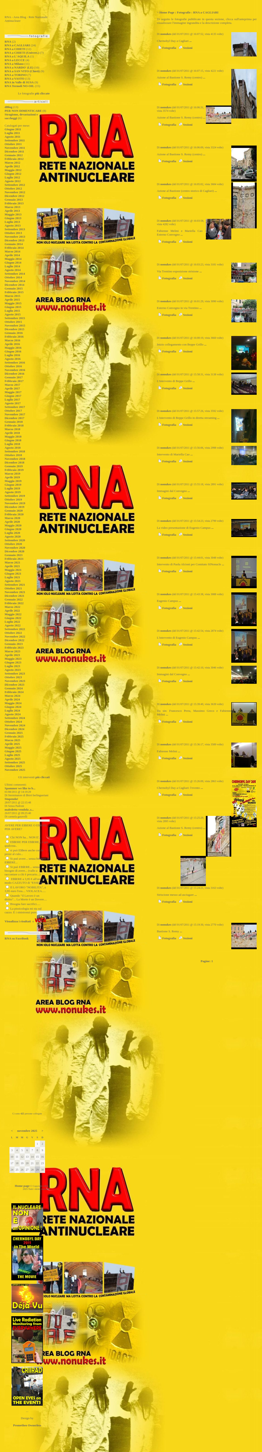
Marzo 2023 (12, 651)
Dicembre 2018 (14, 462)
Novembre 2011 (15, 147)
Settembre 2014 (15, 273)
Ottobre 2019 (13, 499)
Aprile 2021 (12, 566)
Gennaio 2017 (14, 377)
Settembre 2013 (15, 229)
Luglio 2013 (12, 222)
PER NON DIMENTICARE (23, 110)
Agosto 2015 (13, 314)
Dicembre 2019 (14, 507)
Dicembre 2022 (14, 640)
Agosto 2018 (13, 447)
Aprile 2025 (12, 744)
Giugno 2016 (13, 351)
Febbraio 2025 (14, 736)
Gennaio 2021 (14, 555)
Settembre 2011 (15, 140)
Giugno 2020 (13, 529)
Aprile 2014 (12, 255)
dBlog (8, 107)
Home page (22, 1186)
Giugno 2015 (13, 307)
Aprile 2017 (12, 388)
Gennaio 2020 (14, 510)
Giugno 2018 (13, 440)
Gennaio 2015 (14, 288)
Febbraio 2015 (14, 292)
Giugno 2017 (13, 396)
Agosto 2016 (13, 359)
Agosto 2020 (13, 536)
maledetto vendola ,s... (19, 809)
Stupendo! (11, 799)
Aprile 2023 (12, 655)
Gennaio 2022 (14, 599)
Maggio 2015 (13, 303)
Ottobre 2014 (13, 277)
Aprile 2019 (12, 477)
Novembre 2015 (15, 325)
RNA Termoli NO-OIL (19, 86)
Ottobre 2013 (13, 233)
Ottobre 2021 (13, 588)
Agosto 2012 (13, 181)
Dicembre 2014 (14, 284)
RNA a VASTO (14, 78)
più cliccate (42, 93)
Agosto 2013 (13, 225)
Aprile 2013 (12, 210)
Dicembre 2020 (14, 551)
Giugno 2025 (13, 751)
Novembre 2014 (15, 281)
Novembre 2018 (15, 458)
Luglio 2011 (12, 133)
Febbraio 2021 (14, 558)
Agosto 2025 (13, 758)
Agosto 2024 (13, 714)
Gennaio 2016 (14, 333)
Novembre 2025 (15, 769)
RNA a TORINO (16, 75)
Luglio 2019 (12, 488)
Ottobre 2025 (13, 766)
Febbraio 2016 (14, 336)
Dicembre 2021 (14, 595)
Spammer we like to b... (20, 788)
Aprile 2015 (12, 299)
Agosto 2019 (13, 492)
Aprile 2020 (12, 521)
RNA (8, 41)
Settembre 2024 (15, 718)
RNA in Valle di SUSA (19, 82)
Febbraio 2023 (14, 647)
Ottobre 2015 (13, 321)
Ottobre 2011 (13, 144)
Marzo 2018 (12, 429)
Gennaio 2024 (14, 688)
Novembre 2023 (15, 681)
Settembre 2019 (15, 495)
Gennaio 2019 (14, 466)
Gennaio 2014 (14, 244)
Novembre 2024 (15, 725)
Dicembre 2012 (14, 196)
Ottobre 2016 (13, 366)
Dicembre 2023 (14, 684)
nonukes (165, 34)
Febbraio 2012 (14, 159)
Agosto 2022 (13, 625)
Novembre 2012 (15, 192)
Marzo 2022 (12, 607)
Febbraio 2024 (14, 692)
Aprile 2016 (12, 344)
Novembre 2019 (15, 503)
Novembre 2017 (15, 414)
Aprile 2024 (12, 699)
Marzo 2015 (12, 296)
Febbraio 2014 (14, 247)
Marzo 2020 (12, 518)
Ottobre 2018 (13, 455)
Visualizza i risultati (18, 921)
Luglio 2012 (12, 177)
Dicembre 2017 (14, 418)
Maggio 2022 (13, 614)
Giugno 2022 (13, 618)
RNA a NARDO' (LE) (19, 67)
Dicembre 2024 (14, 729)
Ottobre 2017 (13, 410)
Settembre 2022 (15, 629)
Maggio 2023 (13, 658)
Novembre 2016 (15, 370)
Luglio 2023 (12, 666)
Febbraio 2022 (14, 603)
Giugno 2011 (13, 129)
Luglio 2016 (12, 355)
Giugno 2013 (13, 218)
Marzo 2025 (12, 740)
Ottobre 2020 (13, 544)
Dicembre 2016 (14, 373)
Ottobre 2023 (13, 677)
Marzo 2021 (12, 562)
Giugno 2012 (13, 173)
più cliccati (42, 777)
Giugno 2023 (13, 662)
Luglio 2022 (12, 621)
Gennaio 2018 (14, 421)
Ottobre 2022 (13, 632)
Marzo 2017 (12, 384)
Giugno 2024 (13, 707)
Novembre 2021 (15, 592)
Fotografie (184, 12)
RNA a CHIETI (15, 49)
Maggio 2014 (13, 259)
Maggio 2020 (13, 525)
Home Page (166, 12)
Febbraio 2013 (14, 203)
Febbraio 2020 (14, 514)
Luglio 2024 (12, 710)
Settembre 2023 (15, 673)
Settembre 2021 (15, 584)
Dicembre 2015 (14, 329)
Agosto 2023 (13, 670)
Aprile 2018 (12, 433)
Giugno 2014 (13, 262)
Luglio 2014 (12, 266)
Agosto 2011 (13, 136)
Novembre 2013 (15, 236)
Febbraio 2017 (14, 381)
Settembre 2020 (15, 540)
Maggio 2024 (13, 703)
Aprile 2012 (12, 166)
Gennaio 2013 (14, 199)
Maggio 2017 (13, 392)
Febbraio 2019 (14, 470)
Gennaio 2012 (14, 155)
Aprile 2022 (12, 610)
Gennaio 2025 (14, 732)
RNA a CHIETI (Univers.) (22, 52)
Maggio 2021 (13, 570)
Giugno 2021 (13, 573)
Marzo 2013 (12, 207)
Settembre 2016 (15, 362)
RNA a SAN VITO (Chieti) (22, 71)
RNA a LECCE (15, 60)
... (190, 41)
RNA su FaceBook (17, 938)
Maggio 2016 (13, 347)
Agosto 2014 (13, 270)
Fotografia (166, 48)
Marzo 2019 (12, 473)
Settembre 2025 (15, 762)
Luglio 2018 (12, 444)
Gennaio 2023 (14, 644)
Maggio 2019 (13, 481)
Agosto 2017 (13, 403)
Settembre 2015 (15, 318)
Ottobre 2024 (13, 721)
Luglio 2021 (12, 577)
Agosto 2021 (13, 581)
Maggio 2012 (13, 170)
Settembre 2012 (15, 185)
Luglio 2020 (12, 533)
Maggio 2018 (13, 436)
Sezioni (185, 48)
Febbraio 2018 (14, 425)
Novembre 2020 (15, 547)
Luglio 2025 (12, 755)
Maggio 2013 (13, 214)
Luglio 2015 (12, 310)
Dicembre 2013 (14, 240)
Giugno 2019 (13, 484)
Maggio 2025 (13, 747)
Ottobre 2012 (13, 188)
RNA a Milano (14, 63)
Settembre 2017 (15, 407)
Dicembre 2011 (14, 151)
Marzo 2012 (12, 162)
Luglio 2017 (12, 399)
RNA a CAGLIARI (17, 45)
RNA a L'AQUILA (17, 56)
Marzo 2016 (12, 340)
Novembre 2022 (15, 636)
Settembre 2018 (15, 451)
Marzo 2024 (12, 695)
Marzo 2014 (12, 251)
